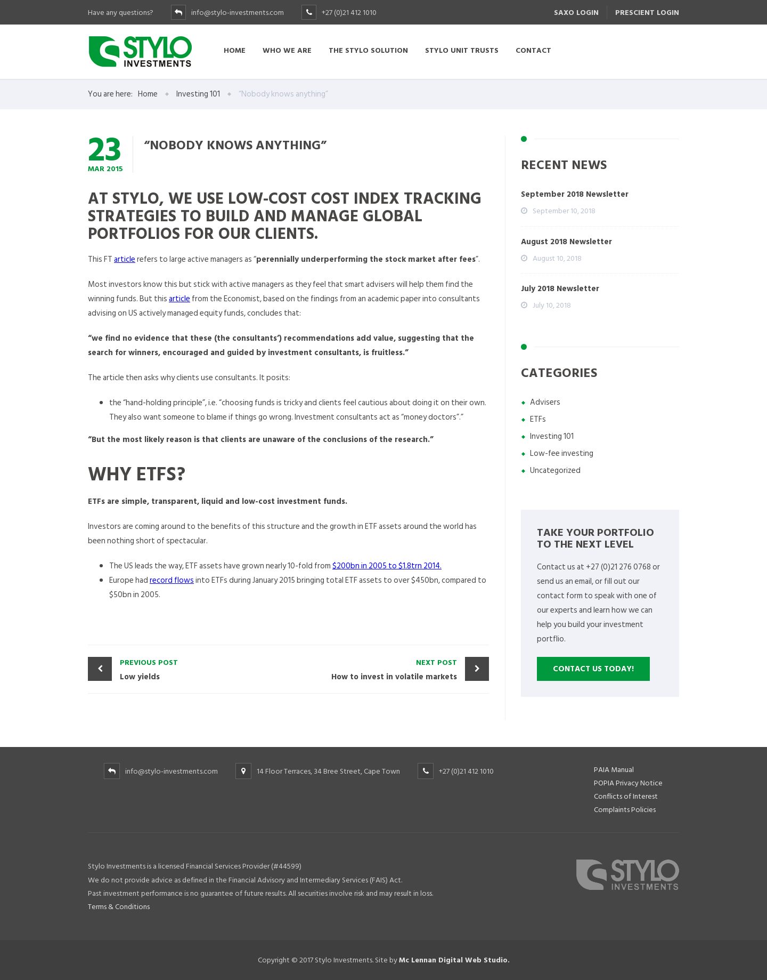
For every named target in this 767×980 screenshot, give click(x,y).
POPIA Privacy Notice (628, 783)
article (124, 259)
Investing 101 (552, 436)
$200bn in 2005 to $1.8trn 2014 (386, 566)
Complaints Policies (625, 810)
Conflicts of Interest (626, 796)
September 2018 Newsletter (575, 194)
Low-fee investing (561, 453)
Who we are (287, 49)
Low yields (201, 669)
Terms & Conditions (119, 907)
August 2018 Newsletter (566, 241)
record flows (172, 580)
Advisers (545, 402)
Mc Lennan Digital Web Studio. (454, 960)
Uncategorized (555, 470)
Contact (533, 49)
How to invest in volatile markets (376, 669)
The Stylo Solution (368, 49)
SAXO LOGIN (576, 12)
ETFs (538, 419)
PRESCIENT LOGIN (647, 12)
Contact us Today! (593, 669)
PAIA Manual (614, 770)
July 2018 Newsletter (560, 288)
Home (235, 49)
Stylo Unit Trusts (462, 49)
